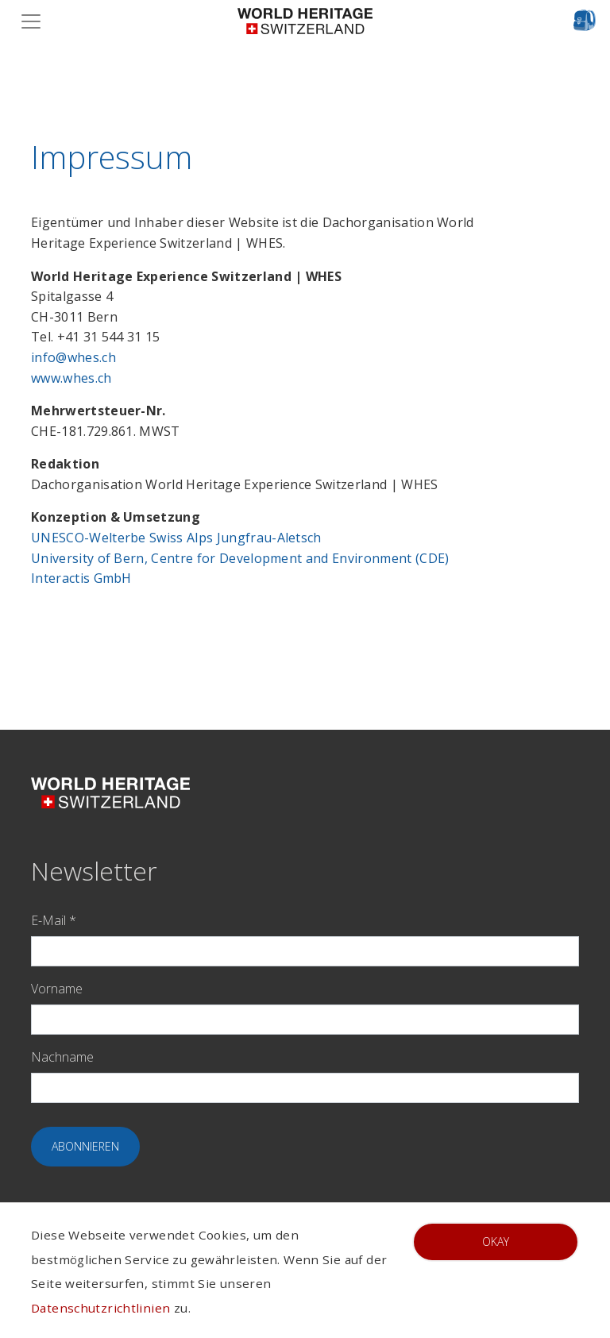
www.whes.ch (71, 378)
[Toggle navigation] (35, 21)
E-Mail (53, 920)
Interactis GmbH (81, 578)
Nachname (62, 1057)
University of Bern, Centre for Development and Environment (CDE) (240, 558)
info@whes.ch (73, 357)
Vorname (57, 988)
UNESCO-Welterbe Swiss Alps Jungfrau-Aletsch (176, 537)
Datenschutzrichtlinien (100, 1308)
